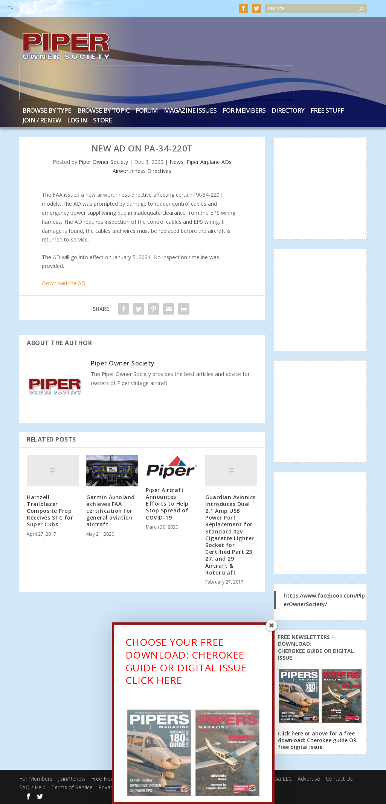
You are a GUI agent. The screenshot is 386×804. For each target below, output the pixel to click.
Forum (147, 110)
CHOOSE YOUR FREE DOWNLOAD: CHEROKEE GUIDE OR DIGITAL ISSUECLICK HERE (186, 665)
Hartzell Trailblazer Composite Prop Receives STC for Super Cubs (50, 510)
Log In (77, 120)
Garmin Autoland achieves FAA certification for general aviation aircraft (110, 510)
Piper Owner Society (103, 161)
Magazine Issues (190, 110)
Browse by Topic (103, 110)
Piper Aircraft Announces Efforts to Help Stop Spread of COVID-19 (167, 503)
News (176, 161)
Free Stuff (327, 110)
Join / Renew (41, 120)
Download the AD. (64, 282)
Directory (288, 110)
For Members (244, 110)
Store (102, 120)
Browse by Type (46, 110)
